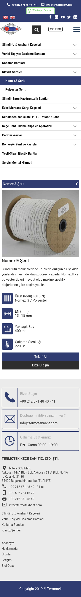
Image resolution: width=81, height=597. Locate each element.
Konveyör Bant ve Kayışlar (20, 144)
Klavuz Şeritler (12, 72)
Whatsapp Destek (39, 11)
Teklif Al (40, 357)
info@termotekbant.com (57, 4)
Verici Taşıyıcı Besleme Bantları (23, 54)
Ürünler (6, 554)
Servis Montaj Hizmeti (17, 162)
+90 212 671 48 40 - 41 (21, 4)
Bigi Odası (8, 565)
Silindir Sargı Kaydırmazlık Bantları (25, 98)
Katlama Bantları (13, 63)
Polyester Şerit (15, 89)
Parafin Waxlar (12, 135)
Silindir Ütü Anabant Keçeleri (21, 44)
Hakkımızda (9, 548)
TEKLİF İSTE (55, 29)
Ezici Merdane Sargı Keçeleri (21, 108)
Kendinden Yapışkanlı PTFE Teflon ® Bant (30, 117)
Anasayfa (8, 543)
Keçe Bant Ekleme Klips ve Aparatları (27, 126)
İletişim (7, 560)
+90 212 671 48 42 (18, 499)
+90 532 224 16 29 (18, 493)
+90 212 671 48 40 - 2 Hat (23, 487)
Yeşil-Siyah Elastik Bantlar (20, 153)
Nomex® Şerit (15, 81)
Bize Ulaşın (40, 365)
